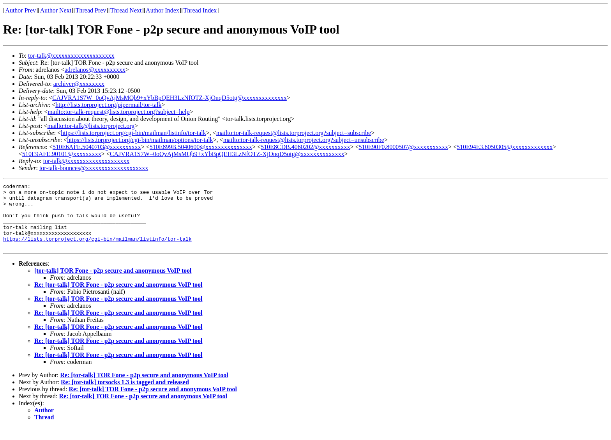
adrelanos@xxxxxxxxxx (95, 69)
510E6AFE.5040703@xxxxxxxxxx (97, 147)
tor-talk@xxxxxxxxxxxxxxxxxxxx (71, 55)
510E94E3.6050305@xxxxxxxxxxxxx (505, 147)
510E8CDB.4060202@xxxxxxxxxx (305, 147)
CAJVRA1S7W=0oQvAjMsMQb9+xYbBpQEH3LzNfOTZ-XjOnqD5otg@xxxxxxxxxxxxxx (169, 97)
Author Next (55, 10)
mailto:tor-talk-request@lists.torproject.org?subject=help (118, 111)
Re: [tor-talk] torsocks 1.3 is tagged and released (125, 395)
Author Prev (20, 10)
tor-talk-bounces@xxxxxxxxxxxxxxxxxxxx (93, 168)
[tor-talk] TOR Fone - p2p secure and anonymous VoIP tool (112, 283)
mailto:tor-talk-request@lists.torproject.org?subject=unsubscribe (303, 140)
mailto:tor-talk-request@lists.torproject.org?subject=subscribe (293, 133)
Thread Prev (91, 10)
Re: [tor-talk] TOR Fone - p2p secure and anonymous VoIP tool (118, 297)
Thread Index (200, 10)
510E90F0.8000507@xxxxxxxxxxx (403, 147)
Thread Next (125, 10)
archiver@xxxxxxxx (78, 83)
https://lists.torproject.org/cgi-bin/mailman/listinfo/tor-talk (133, 133)
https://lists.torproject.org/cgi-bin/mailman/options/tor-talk (140, 140)
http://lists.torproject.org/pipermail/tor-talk (108, 104)
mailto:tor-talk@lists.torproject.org (90, 125)
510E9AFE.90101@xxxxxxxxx (61, 154)
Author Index (162, 10)
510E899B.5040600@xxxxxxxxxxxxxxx (201, 147)
